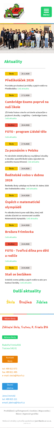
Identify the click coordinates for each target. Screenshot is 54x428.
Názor (18, 413)
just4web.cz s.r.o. (43, 421)
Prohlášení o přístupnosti (16, 410)
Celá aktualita (23, 88)
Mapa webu (44, 410)
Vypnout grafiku (30, 413)
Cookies (33, 410)
